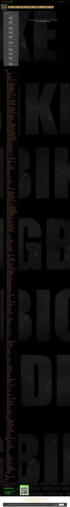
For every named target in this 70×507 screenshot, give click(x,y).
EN (67, 1)
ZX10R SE (9, 372)
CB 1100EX (9, 288)
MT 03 (8, 348)
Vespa (5, 475)
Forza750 (9, 254)
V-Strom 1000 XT (10, 424)
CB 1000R (9, 291)
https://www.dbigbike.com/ (43, 21)
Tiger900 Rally (10, 194)
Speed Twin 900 (10, 198)
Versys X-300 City (11, 404)
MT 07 (8, 337)
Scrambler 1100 (10, 111)
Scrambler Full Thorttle (12, 139)
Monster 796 (9, 150)
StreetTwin (9, 222)
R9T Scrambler (10, 157)
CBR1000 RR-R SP (10, 272)
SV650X (8, 434)
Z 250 (8, 415)
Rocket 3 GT (9, 205)
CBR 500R (9, 284)
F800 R (8, 175)
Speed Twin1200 (10, 203)
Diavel (8, 99)
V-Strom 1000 (10, 426)
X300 (8, 473)
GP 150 (8, 464)
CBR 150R (9, 287)
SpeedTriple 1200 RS (11, 209)
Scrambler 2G (10, 77)
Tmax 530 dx (10, 342)
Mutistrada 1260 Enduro (12, 100)
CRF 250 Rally (10, 312)
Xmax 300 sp (10, 345)
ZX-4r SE (9, 359)
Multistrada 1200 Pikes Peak (12, 105)
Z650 (8, 389)
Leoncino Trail (10, 446)
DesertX (8, 76)
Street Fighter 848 (11, 85)
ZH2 (8, 363)
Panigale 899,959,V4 (11, 124)
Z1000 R (8, 366)
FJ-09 (8, 327)
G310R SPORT (10, 182)
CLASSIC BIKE (45, 7)
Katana (8, 419)
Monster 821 (9, 148)
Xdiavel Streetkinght (11, 95)
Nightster (9, 244)
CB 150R (8, 314)
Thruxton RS (9, 191)
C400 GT (9, 180)
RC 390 (8, 235)
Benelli (6, 439)
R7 (7, 338)
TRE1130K (9, 441)
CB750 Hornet (10, 278)
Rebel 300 (9, 307)
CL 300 (8, 257)
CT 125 (8, 315)
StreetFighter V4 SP (11, 115)
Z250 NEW (9, 413)
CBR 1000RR (9, 274)
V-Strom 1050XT (10, 421)
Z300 (8, 397)
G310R (8, 184)
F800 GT (9, 176)
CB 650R (9, 292)
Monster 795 (9, 152)
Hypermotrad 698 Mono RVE (12, 80)
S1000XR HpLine (10, 167)
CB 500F (9, 297)
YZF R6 (8, 340)
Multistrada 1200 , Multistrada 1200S (11, 107)
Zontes (6, 450)
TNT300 (8, 449)
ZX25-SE (8, 406)
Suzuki (6, 416)
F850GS (8, 174)
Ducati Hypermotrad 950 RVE (12, 46)
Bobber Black (10, 218)
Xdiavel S (9, 93)
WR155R (8, 351)
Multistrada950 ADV (11, 126)
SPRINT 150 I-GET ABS (10, 476)
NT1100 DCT (9, 266)
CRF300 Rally (10, 304)
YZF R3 (8, 349)
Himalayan (9, 471)
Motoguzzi (7, 437)
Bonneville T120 (10, 214)
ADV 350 (9, 300)
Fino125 (8, 322)
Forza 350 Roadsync (11, 302)
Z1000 (8, 371)
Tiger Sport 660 (10, 195)
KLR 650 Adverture (11, 385)
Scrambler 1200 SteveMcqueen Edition (11, 189)
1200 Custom (10, 250)
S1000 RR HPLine (10, 168)
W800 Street (9, 381)
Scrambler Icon (10, 141)
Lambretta (7, 472)
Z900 (8, 378)
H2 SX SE (9, 364)
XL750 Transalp (10, 258)
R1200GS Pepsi (10, 154)
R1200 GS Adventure (11, 159)
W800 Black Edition (11, 379)
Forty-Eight (9, 248)
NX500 (8, 262)
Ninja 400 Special (10, 401)
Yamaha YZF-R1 (12, 20)
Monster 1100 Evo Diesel (12, 112)
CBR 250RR (9, 285)
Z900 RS (8, 375)
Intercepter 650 (10, 468)
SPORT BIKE (22, 7)
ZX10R (8, 374)
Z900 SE (8, 377)
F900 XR (9, 171)
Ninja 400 (9, 402)
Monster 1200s (10, 82)
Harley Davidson (8, 240)
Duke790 (9, 233)
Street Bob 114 (10, 242)
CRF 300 (9, 306)
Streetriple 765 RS (11, 228)
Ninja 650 (9, 387)
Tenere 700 (9, 319)
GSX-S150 (9, 435)
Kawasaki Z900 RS (12, 51)
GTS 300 (7, 478)
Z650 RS (8, 362)
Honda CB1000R (12, 16)
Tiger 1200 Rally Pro (11, 206)
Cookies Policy (44, 504)
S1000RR (9, 163)
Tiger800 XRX (10, 227)
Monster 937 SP (10, 145)
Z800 (8, 383)
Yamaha (7, 317)
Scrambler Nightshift (11, 133)
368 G (8, 452)
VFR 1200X (9, 265)
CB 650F (8, 293)
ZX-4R (8, 360)
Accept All (61, 504)
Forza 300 (9, 308)
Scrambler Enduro (10, 135)
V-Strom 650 (9, 430)
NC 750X (9, 277)
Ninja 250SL (9, 411)
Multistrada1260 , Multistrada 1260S (11, 102)
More (51, 7)
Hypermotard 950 (10, 129)
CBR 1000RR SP (10, 273)
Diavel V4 (9, 78)
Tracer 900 (9, 330)
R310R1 (8, 456)
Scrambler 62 (9, 144)
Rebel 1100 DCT (10, 267)
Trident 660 (9, 229)
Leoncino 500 (10, 447)
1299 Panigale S (10, 89)
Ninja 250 (9, 412)
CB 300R (9, 310)
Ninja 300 (9, 405)
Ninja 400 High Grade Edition (11, 399)
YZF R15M (9, 352)
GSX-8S (8, 417)
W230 (8, 357)
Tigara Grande (10, 462)
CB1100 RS (9, 289)
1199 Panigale (10, 90)
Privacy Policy (38, 504)
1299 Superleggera (11, 88)
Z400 (8, 396)
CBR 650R (9, 281)
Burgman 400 (10, 420)
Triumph (7, 186)
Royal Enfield (8, 465)
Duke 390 (9, 239)
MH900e (8, 74)
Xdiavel (8, 96)
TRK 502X (9, 443)
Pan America (9, 246)
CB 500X (9, 296)
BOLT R (8, 332)
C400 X (8, 179)
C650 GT (9, 178)
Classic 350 (9, 467)
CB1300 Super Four (11, 259)
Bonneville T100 (10, 216)
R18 (7, 156)
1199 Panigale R (10, 86)
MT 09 (8, 336)
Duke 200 (9, 236)
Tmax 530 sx (9, 344)
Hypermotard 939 (10, 130)
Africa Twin (9, 270)
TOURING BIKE (37, 7)
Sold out (6, 481)
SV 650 (8, 432)
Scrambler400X (10, 231)
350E (8, 454)
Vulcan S (9, 392)
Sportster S (9, 247)
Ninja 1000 (9, 368)
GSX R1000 (9, 423)
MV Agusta (7, 457)
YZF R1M (8, 323)
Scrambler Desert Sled (11, 137)
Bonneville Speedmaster (12, 212)
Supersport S (9, 120)
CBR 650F (9, 282)
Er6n (8, 393)
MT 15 (8, 355)
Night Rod (9, 243)
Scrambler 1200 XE (11, 192)
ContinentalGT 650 (11, 469)
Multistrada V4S (10, 92)
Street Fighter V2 (10, 119)
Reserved (6, 479)
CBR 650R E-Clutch (11, 261)
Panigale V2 (9, 73)
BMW (6, 153)
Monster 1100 (10, 114)
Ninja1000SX (9, 367)
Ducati (6, 71)
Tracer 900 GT (10, 318)
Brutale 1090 (9, 458)
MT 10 (8, 326)
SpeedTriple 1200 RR (11, 210)
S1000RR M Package (11, 161)
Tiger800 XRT (10, 225)
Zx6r (8, 386)
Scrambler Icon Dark (11, 134)
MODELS (15, 7)
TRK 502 (9, 445)
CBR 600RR (9, 280)
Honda (6, 252)
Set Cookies (55, 504)
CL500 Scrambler (10, 295)
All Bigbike (6, 70)
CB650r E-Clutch (10, 255)
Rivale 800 (9, 460)
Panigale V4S (10, 123)
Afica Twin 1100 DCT (11, 269)
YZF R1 (8, 325)
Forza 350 (9, 303)
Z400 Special (10, 394)
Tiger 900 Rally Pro (11, 207)
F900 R (8, 172)
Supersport (9, 122)
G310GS (8, 183)
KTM (6, 232)
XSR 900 (9, 333)
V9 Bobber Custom (11, 438)
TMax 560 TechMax (11, 341)
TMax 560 (9, 321)
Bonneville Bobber (11, 213)
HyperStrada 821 (10, 131)
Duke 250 (9, 237)
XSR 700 (9, 334)
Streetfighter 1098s (11, 84)
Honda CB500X (12, 30)
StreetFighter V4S (11, 118)
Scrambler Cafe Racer (11, 138)
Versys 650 (9, 390)
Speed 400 (9, 199)
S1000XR (9, 165)
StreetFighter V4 (10, 116)
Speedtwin (9, 217)
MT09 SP (9, 329)
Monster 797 (9, 149)
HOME (10, 7)
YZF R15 (8, 353)
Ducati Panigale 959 (13, 34)
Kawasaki (7, 356)
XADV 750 (9, 276)
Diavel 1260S (9, 97)
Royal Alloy (7, 461)
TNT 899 (9, 442)
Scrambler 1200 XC (11, 197)
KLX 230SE (9, 409)
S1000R (8, 169)
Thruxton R (9, 220)
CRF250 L (9, 311)
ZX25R (8, 408)
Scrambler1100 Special (11, 109)
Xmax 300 (9, 347)
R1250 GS (9, 160)
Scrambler (9, 142)
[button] (54, 7)
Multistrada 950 (10, 127)
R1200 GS (9, 164)
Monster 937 (9, 146)
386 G (8, 453)
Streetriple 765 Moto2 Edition (11, 201)
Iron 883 (8, 251)
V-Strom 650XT (10, 431)
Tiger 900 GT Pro (10, 224)
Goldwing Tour (10, 263)
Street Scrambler (10, 221)
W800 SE (9, 382)
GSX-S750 (9, 428)
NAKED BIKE (29, 7)
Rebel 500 (9, 299)
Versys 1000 (9, 370)
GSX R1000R (9, 427)
